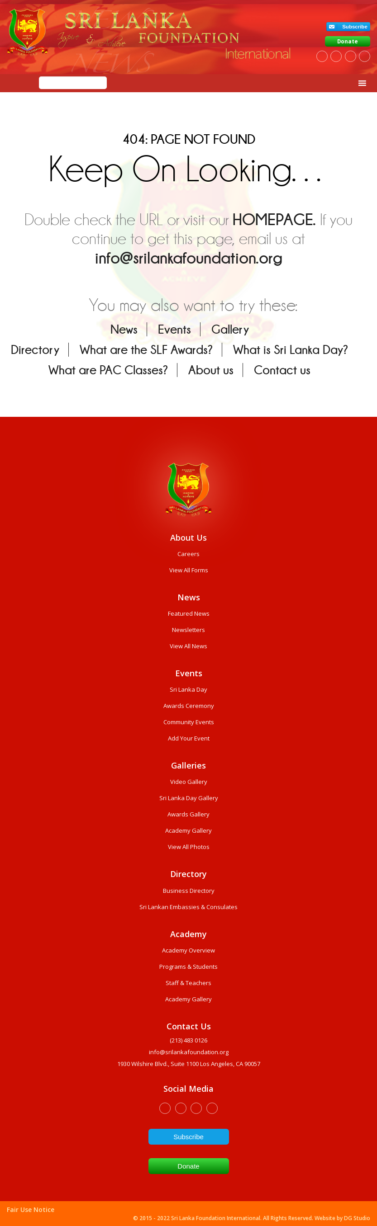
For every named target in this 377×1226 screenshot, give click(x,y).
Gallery (230, 329)
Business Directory (189, 890)
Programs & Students (188, 966)
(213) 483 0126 (188, 1040)
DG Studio (357, 1218)
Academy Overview (188, 950)
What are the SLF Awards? (146, 350)
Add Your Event (189, 738)
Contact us (282, 370)
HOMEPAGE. (274, 219)
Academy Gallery (188, 830)
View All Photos (189, 847)
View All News (188, 646)
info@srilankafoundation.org (188, 258)
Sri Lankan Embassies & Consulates (188, 907)
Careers (188, 554)
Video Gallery (188, 782)
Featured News (189, 613)
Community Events (188, 722)
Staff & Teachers (188, 983)
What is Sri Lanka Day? (290, 350)
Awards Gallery (188, 814)
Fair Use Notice (30, 1209)
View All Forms (188, 570)
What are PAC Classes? (108, 370)
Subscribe (354, 26)
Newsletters (188, 630)
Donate (347, 41)
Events (174, 329)
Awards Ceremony (188, 706)
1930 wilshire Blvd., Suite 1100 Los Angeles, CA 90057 (188, 1064)
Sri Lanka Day (188, 689)
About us (211, 370)
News (124, 329)
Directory (35, 350)
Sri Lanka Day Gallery (188, 798)
